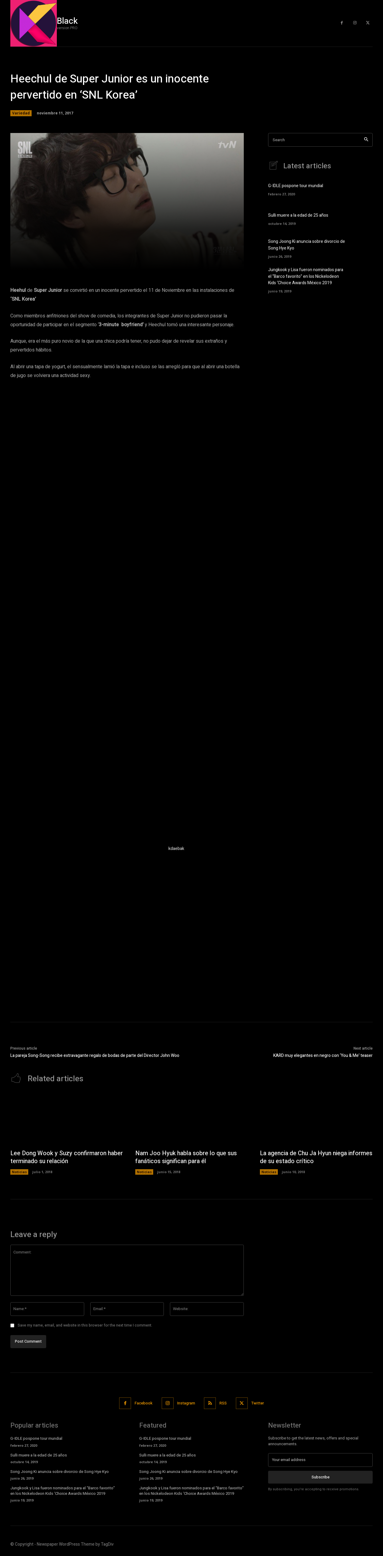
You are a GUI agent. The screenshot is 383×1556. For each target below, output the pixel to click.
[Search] (366, 140)
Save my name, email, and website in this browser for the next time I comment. (85, 1325)
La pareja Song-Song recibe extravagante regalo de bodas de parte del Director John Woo (94, 1055)
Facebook (144, 1403)
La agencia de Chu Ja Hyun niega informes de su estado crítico (304, 1157)
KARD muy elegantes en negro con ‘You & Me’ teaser (323, 1055)
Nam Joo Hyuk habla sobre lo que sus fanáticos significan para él (187, 1157)
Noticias (19, 1172)
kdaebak (176, 848)
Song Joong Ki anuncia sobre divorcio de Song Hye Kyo (59, 1472)
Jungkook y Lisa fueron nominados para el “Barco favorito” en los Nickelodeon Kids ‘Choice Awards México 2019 (305, 276)
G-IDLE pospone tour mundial (295, 186)
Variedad (21, 113)
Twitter (258, 1403)
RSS (223, 1403)
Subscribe (321, 1477)
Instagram (186, 1403)
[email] (320, 1460)
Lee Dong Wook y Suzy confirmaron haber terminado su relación (59, 1157)
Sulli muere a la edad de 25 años (298, 215)
